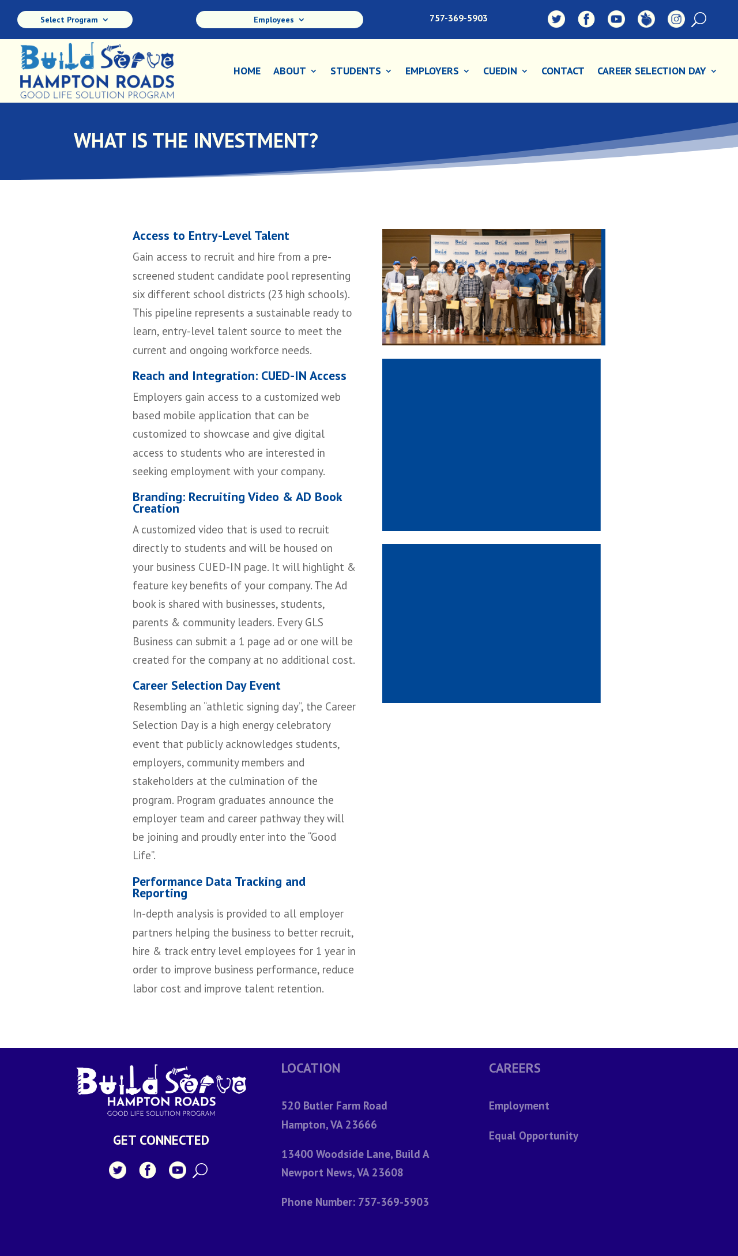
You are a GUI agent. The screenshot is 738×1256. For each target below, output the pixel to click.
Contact (563, 72)
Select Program (69, 20)
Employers (432, 72)
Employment (519, 1105)
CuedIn (500, 72)
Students (355, 72)
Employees (274, 20)
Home (247, 72)
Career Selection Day (651, 72)
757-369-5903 (459, 18)
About (289, 72)
